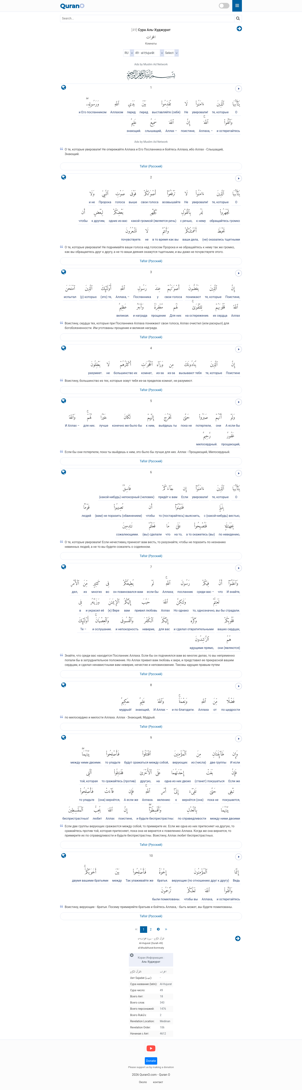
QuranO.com (148, 1075)
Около (143, 1082)
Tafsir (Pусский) (151, 166)
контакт (158, 1082)
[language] (63, 88)
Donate (151, 1061)
